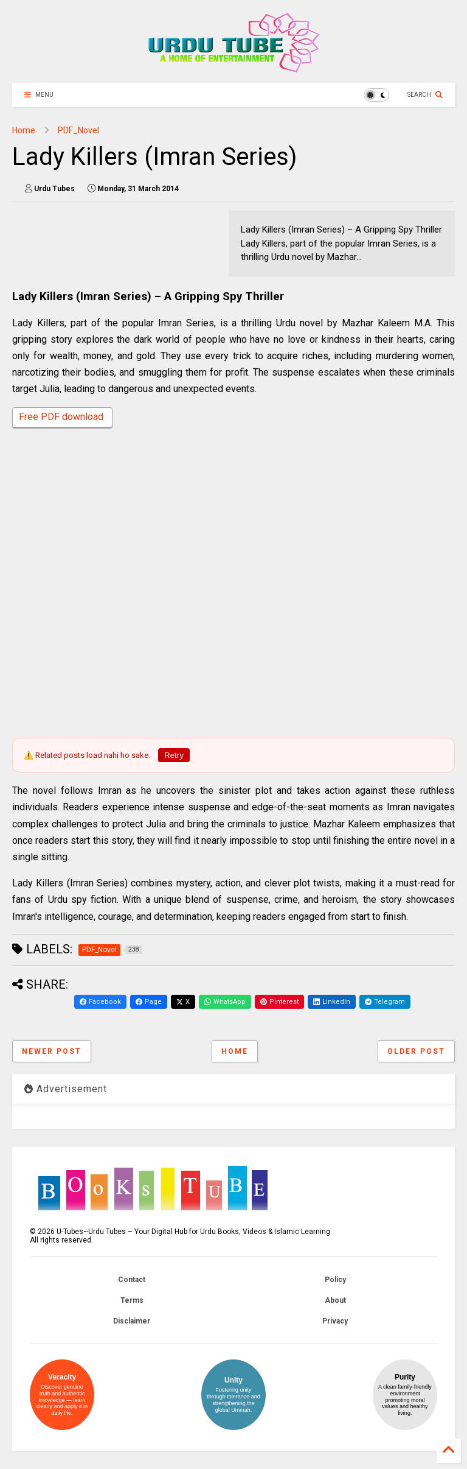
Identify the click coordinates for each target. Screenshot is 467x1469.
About (335, 1300)
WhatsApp (225, 1002)
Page (149, 1002)
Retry (174, 755)
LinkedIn (331, 1002)
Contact (131, 1279)
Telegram (385, 1002)
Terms (132, 1300)
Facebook (100, 1002)
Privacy (335, 1321)
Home (23, 130)
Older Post (416, 1051)
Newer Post (51, 1051)
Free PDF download (62, 418)
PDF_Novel (78, 130)
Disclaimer (131, 1321)
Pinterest (279, 1002)
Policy (335, 1279)
